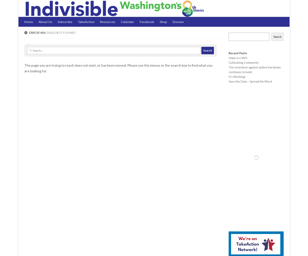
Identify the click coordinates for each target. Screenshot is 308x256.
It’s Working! (237, 76)
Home (28, 22)
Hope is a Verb (238, 58)
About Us (45, 22)
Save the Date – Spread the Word (250, 81)
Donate (178, 22)
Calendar (127, 22)
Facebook (147, 22)
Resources (107, 22)
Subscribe (65, 22)
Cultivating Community (244, 62)
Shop (163, 22)
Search (277, 36)
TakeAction (86, 22)
